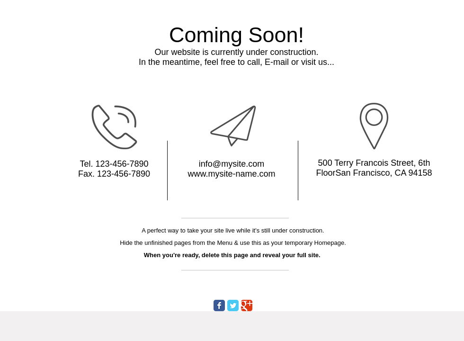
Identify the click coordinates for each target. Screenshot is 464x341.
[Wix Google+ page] (246, 305)
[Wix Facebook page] (219, 305)
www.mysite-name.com (231, 174)
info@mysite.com (231, 164)
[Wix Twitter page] (233, 305)
